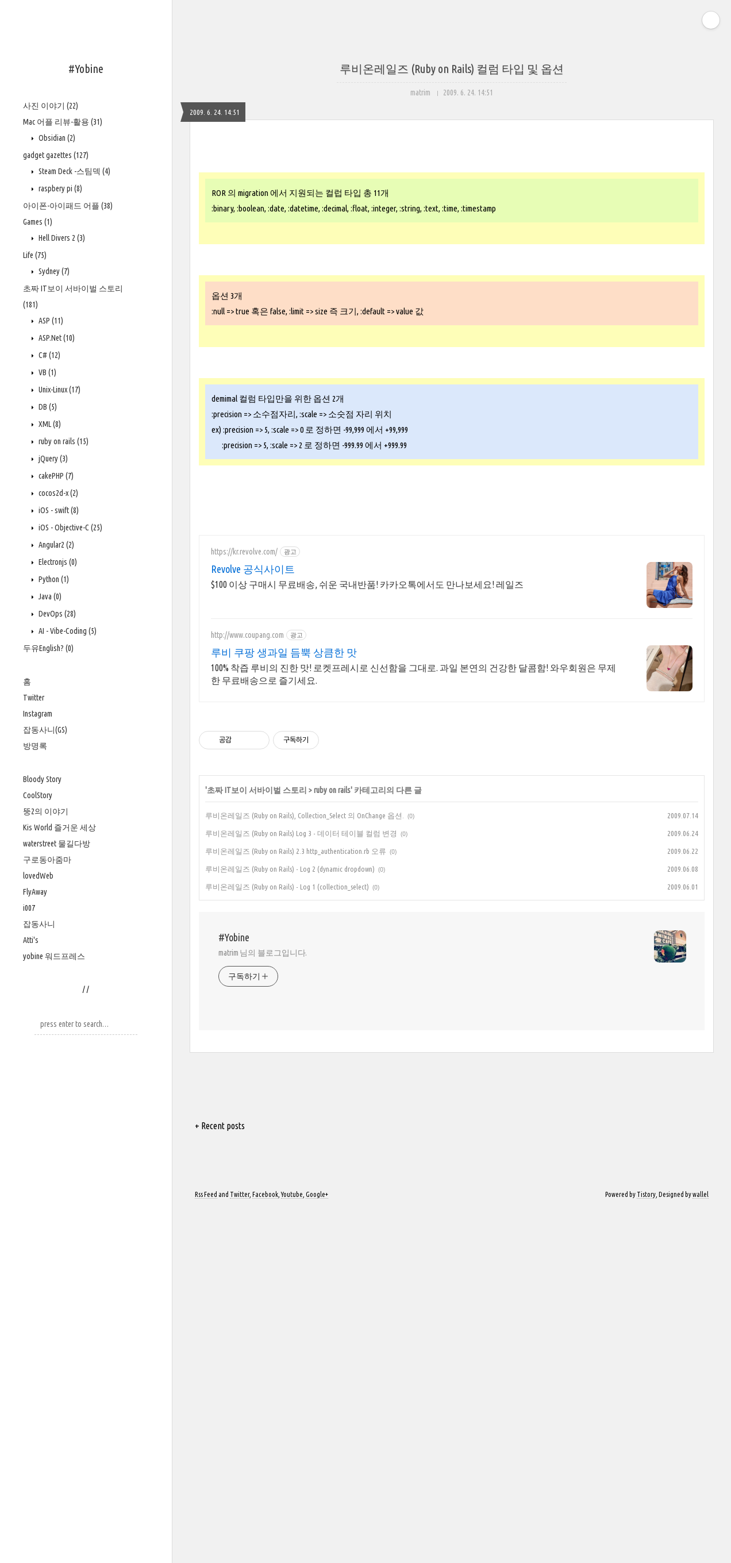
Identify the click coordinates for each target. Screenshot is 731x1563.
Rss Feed (206, 1547)
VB (46, 372)
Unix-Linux (58, 389)
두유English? (48, 648)
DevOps (56, 613)
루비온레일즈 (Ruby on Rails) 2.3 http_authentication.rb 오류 (295, 1204)
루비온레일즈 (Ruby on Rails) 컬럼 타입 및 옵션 (452, 68)
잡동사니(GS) (45, 729)
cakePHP (55, 475)
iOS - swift (58, 510)
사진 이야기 (50, 105)
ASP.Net (56, 337)
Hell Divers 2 (61, 237)
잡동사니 (39, 924)
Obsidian (56, 138)
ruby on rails (63, 441)
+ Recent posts (220, 1478)
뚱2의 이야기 (45, 811)
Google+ (317, 1547)
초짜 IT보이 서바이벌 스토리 (257, 1143)
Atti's (31, 940)
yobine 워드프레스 (54, 956)
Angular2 (55, 544)
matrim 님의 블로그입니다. (262, 1305)
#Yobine (85, 68)
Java (49, 596)
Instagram (37, 713)
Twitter (33, 697)
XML (49, 424)
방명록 (35, 745)
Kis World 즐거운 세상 (59, 827)
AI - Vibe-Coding (67, 631)
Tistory (646, 1547)
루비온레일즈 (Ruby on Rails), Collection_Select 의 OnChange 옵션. (304, 1168)
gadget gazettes (56, 155)
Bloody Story (42, 779)
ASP (50, 320)
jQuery (52, 458)
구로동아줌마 (47, 859)
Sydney (53, 271)
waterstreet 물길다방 (56, 843)
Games (37, 221)
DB (47, 406)
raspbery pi (59, 188)
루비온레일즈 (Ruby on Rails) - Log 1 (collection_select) (287, 1239)
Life (35, 255)
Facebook (265, 1547)
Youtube (292, 1547)
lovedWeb (38, 875)
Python (53, 579)
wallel (700, 1547)
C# (48, 355)
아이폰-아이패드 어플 (68, 205)
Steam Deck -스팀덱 (73, 171)
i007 (29, 908)
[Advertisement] (452, 241)
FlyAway (35, 891)
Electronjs (57, 562)
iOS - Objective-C (69, 527)
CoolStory (37, 795)
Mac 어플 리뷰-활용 (62, 121)
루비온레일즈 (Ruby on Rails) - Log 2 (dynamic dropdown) (290, 1222)
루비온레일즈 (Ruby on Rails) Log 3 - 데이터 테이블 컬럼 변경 (301, 1186)
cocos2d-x (57, 493)
